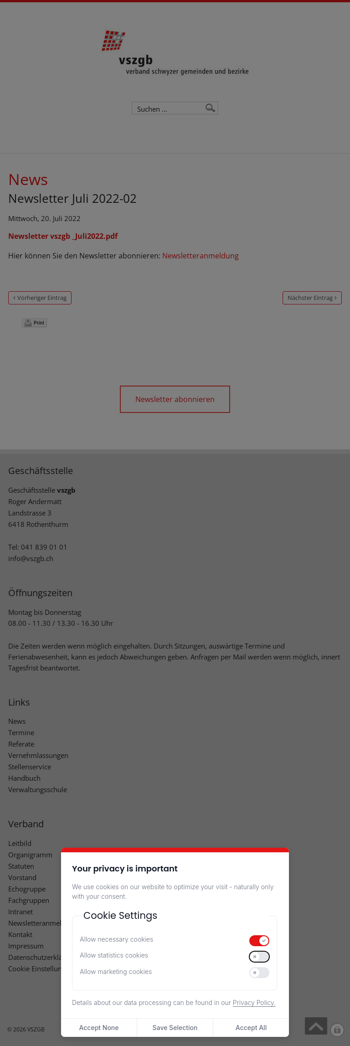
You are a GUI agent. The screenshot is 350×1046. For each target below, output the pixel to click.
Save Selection (175, 1027)
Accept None (98, 1027)
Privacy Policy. (254, 1002)
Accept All (251, 1027)
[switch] (259, 940)
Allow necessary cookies (116, 939)
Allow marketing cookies (116, 971)
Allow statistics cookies (114, 955)
